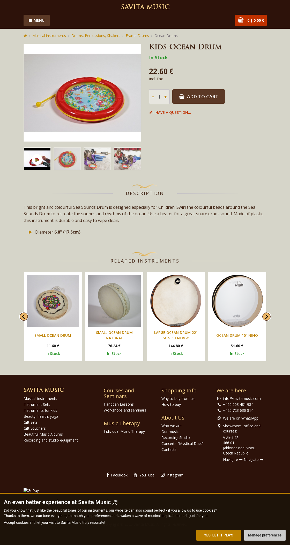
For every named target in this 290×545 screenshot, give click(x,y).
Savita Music (145, 8)
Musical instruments (49, 35)
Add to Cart (198, 96)
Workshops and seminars (125, 410)
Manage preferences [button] (264, 535)
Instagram (172, 475)
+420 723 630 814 (238, 410)
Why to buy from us (178, 398)
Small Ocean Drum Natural (114, 335)
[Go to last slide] (24, 316)
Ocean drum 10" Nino (237, 335)
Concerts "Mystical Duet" (182, 443)
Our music (170, 431)
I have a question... (170, 112)
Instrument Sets (37, 404)
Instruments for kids (40, 410)
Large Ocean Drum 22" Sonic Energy (175, 335)
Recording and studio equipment (51, 440)
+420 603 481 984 (238, 404)
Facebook (117, 475)
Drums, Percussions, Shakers (95, 35)
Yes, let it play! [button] (218, 535)
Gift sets (31, 422)
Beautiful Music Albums (43, 434)
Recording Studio (175, 437)
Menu (36, 20)
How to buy (171, 404)
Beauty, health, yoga (41, 416)
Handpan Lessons (119, 404)
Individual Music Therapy (124, 431)
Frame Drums (137, 35)
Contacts (168, 449)
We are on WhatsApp (240, 418)
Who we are (171, 425)
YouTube (144, 475)
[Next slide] (266, 316)
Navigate (233, 459)
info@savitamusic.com (242, 398)
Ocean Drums (166, 35)
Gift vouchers (35, 428)
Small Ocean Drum (52, 335)
